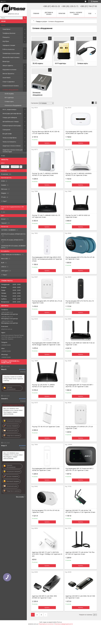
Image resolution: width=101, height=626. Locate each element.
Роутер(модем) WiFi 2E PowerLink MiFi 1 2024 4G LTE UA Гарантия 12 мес (79, 386)
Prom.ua (59, 622)
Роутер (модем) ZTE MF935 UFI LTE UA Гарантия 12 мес (79, 427)
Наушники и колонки (9, 69)
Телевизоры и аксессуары (11, 53)
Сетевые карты (9, 101)
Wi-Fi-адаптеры (9, 97)
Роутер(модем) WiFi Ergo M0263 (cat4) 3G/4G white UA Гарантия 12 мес (79, 132)
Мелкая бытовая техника (11, 57)
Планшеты (6, 37)
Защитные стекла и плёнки (12, 146)
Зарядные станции (9, 45)
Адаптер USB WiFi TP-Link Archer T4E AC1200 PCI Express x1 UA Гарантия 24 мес (80, 511)
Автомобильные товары (11, 121)
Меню (3, 25)
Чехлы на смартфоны (10, 138)
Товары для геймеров (10, 117)
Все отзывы (20, 497)
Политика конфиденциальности (64, 624)
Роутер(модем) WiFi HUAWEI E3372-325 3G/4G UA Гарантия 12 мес (45, 469)
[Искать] (25, 17)
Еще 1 (5, 201)
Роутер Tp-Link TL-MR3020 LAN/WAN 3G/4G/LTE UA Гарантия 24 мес (45, 174)
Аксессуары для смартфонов (12, 113)
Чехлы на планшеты (9, 142)
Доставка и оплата (49, 13)
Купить (47, 143)
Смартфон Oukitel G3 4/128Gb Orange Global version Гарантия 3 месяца (13, 378)
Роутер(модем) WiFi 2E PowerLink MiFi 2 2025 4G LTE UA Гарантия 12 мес (79, 469)
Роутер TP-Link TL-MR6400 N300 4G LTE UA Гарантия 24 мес (46, 216)
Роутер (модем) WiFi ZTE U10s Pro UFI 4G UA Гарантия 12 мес (80, 258)
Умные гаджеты (8, 65)
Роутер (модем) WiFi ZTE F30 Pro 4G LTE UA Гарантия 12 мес (80, 302)
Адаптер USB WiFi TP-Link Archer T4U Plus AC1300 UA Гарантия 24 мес (80, 553)
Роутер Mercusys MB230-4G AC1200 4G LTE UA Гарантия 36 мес (45, 132)
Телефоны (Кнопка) (9, 33)
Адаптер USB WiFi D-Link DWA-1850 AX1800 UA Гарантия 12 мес (44, 597)
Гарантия (61, 13)
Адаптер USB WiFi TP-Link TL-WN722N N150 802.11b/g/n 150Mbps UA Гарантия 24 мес (47, 554)
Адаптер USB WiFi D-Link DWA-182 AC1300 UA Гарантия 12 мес (80, 597)
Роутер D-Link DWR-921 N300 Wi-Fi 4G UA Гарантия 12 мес (80, 344)
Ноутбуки (6, 41)
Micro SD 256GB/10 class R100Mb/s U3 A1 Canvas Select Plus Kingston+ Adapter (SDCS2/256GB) (13, 411)
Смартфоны (6, 29)
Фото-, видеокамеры (9, 109)
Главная (36, 13)
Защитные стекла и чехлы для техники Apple (12, 151)
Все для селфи (7, 134)
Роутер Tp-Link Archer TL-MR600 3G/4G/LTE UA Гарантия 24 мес (43, 386)
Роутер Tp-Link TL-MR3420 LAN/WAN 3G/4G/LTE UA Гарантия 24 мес (78, 174)
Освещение (6, 130)
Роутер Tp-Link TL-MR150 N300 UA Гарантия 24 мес (78, 216)
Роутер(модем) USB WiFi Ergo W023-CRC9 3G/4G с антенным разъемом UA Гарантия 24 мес (47, 259)
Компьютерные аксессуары (12, 125)
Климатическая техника (11, 86)
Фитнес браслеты (8, 73)
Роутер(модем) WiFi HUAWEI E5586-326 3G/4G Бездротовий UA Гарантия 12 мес (46, 344)
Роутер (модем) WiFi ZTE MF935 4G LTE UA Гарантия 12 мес (47, 302)
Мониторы (6, 61)
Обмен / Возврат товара (76, 13)
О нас (3, 156)
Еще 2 (5, 275)
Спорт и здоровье (9, 82)
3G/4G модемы (9, 94)
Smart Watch (7, 77)
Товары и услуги (41, 21)
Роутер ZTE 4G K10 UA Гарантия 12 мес (46, 427)
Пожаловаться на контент (46, 624)
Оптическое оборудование (13, 105)
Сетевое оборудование (10, 90)
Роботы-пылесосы (9, 49)
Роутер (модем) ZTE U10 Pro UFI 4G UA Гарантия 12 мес (45, 511)
